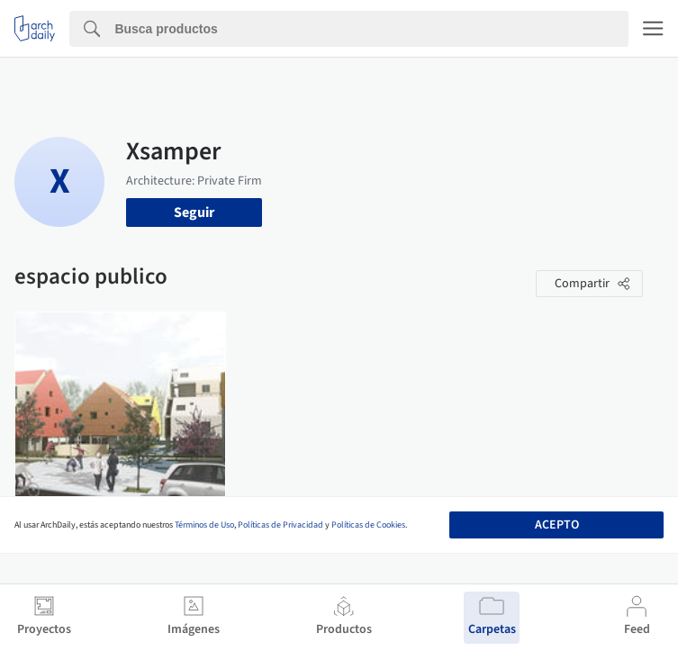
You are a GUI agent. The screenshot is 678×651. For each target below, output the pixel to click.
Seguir (194, 212)
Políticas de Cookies (368, 525)
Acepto (557, 525)
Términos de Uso (204, 525)
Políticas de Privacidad (280, 525)
